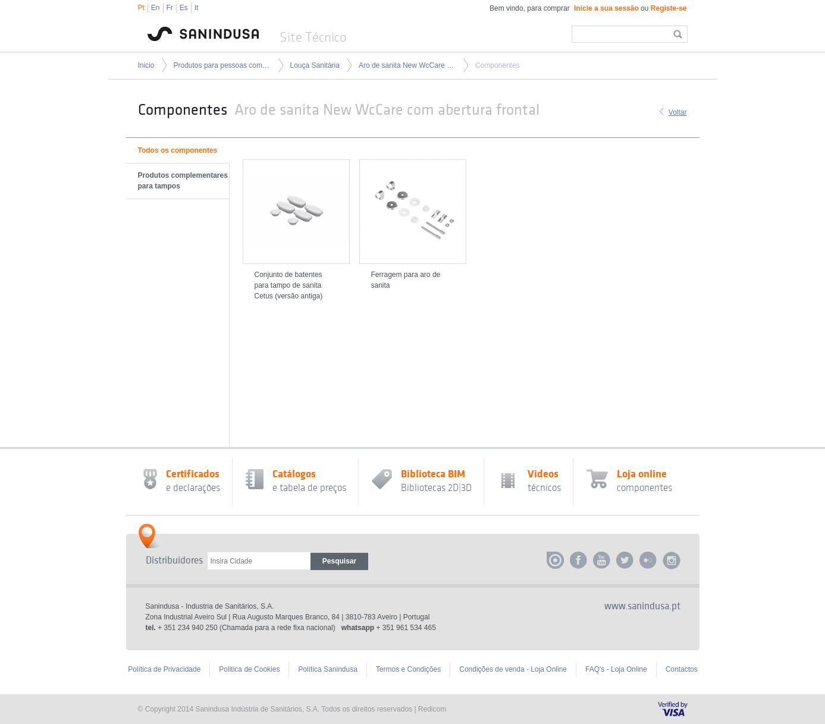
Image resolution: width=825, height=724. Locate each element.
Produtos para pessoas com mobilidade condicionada (222, 65)
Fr (170, 8)
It (197, 8)
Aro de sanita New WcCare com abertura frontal (407, 65)
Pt (141, 8)
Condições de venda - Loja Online (513, 669)
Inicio (146, 65)
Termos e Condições (408, 669)
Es (184, 8)
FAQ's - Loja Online (616, 669)
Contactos (682, 669)
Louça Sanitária (315, 65)
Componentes (497, 65)
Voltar (678, 112)
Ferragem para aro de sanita (406, 279)
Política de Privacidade (164, 669)
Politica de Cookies (249, 669)
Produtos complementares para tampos (183, 180)
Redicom (432, 709)
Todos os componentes (178, 150)
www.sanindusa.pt (642, 606)
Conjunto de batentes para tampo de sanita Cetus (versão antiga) (289, 285)
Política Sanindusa (327, 669)
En (155, 8)
